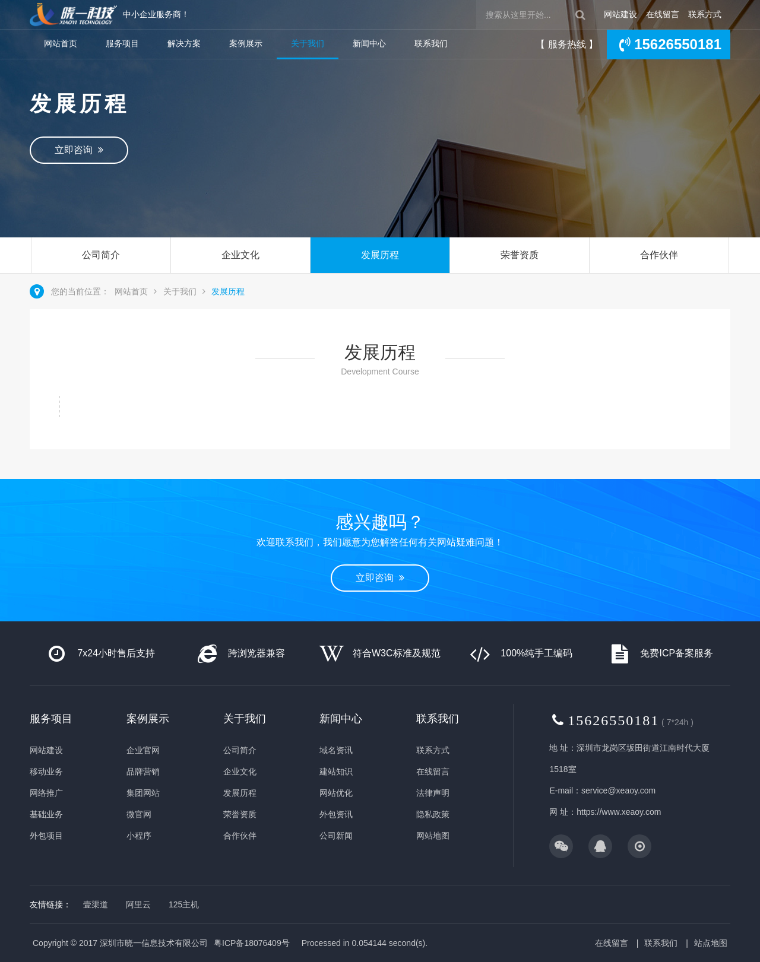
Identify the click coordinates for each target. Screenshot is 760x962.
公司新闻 (336, 835)
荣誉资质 (520, 255)
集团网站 (143, 793)
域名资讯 (336, 750)
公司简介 (101, 255)
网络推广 (46, 793)
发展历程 (380, 255)
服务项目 (122, 43)
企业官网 (143, 750)
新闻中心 (369, 43)
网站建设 (620, 14)
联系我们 (431, 43)
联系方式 (704, 14)
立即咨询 (79, 150)
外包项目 (46, 835)
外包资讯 (336, 814)
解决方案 (184, 43)
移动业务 (46, 771)
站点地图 (710, 943)
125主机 (184, 904)
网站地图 (432, 835)
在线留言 (662, 14)
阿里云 (138, 904)
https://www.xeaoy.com (619, 812)
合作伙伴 (659, 255)
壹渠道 (95, 904)
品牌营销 (143, 771)
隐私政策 (432, 814)
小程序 (138, 835)
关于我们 (307, 43)
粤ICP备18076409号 (252, 943)
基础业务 (46, 814)
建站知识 (336, 771)
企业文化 (240, 255)
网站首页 (60, 43)
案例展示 (245, 43)
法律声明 (432, 793)
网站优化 (336, 793)
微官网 (138, 814)
